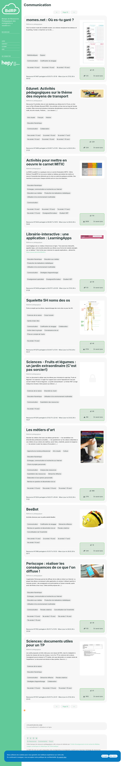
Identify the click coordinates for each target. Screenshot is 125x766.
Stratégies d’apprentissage (49, 272)
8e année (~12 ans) (33, 213)
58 (93, 282)
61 (93, 691)
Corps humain (49, 315)
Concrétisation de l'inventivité (37, 532)
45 (93, 70)
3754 (86, 349)
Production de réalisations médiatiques (57, 193)
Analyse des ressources (48, 470)
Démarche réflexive (54, 474)
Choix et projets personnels (36, 464)
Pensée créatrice (63, 528)
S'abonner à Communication (24, 710)
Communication (32, 61)
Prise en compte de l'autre (36, 334)
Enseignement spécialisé (35, 279)
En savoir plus (98, 76)
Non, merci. (113, 756)
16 (93, 545)
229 (93, 142)
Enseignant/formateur (50, 213)
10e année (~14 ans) (49, 488)
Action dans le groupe (34, 330)
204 (86, 147)
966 (93, 491)
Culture (65, 451)
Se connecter (6, 56)
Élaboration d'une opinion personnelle (39, 478)
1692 (86, 696)
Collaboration (44, 129)
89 (93, 411)
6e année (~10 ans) (63, 67)
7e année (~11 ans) (63, 209)
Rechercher (5, 32)
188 (86, 417)
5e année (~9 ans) (48, 67)
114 (93, 216)
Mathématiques (32, 55)
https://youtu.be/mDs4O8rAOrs (36, 252)
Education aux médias (34, 193)
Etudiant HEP (64, 213)
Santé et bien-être (33, 321)
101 (86, 287)
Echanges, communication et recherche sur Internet (44, 189)
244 (86, 551)
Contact (4, 43)
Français (40, 117)
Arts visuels (31, 117)
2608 (86, 221)
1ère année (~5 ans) (33, 135)
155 (86, 628)
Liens (3, 41)
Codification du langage (48, 61)
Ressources (31, 741)
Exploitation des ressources (49, 402)
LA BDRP (4, 46)
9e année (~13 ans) (33, 488)
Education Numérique (34, 123)
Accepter (105, 756)
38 (93, 623)
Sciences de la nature (34, 315)
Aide (3, 49)
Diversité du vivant (50, 391)
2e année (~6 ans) (49, 135)
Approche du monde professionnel (38, 451)
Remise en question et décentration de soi (41, 481)
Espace (42, 55)
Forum (51, 741)
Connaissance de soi (51, 330)
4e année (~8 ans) (33, 67)
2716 (86, 496)
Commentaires (42, 741)
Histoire (48, 117)
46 (93, 343)
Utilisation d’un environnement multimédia (41, 197)
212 (86, 76)
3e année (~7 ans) (64, 135)
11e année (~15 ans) (65, 488)
